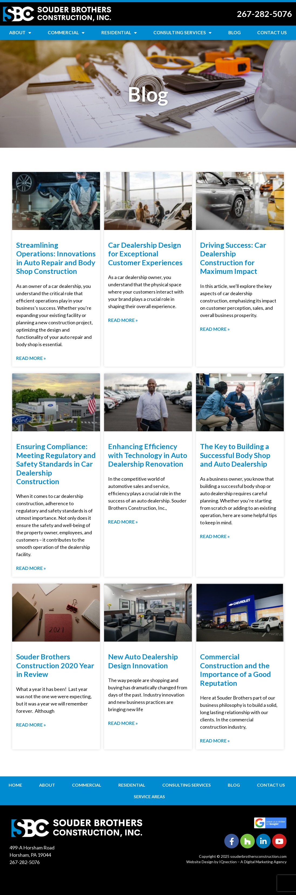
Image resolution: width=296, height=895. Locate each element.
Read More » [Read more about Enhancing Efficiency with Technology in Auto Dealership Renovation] (123, 522)
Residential (119, 33)
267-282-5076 (264, 14)
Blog (234, 32)
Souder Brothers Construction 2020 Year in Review (55, 665)
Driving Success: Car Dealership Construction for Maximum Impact (233, 258)
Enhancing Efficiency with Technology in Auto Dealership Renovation (147, 455)
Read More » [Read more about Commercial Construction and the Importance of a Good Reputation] (215, 740)
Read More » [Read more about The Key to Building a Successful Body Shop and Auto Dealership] (215, 536)
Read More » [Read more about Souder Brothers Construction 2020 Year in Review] (31, 725)
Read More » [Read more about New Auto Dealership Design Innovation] (123, 723)
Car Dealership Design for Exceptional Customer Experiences (145, 253)
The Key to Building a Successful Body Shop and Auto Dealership (235, 455)
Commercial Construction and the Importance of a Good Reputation (235, 669)
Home (15, 784)
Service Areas (149, 796)
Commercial (66, 33)
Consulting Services (182, 33)
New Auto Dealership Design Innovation (143, 661)
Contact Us (272, 32)
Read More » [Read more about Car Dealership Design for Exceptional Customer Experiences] (123, 320)
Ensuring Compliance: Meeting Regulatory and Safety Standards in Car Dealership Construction (56, 464)
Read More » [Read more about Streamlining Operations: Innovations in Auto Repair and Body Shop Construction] (31, 358)
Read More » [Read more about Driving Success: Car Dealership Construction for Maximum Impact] (215, 329)
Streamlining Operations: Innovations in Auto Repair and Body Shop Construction (56, 258)
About (20, 33)
